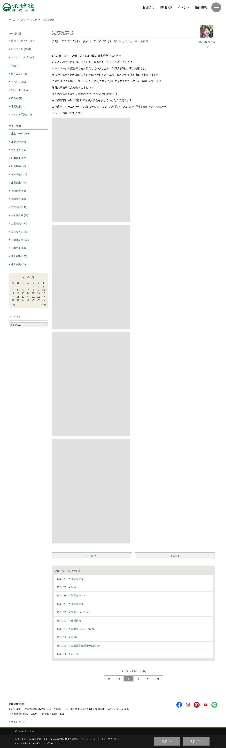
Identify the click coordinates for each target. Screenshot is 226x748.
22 (33, 296)
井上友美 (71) (18, 264)
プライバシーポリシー (91, 739)
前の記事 (91, 555)
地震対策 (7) (17, 106)
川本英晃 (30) (18, 166)
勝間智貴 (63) (18, 190)
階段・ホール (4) (20, 90)
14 (28, 293)
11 (12, 293)
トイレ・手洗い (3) (21, 114)
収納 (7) (15, 65)
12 (18, 293)
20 (23, 296)
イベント (183, 7)
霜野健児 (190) (19, 149)
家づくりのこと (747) (22, 41)
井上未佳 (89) (18, 141)
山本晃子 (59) (18, 248)
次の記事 (175, 555)
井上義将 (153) (19, 256)
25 (12, 299)
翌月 (43, 304)
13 (23, 293)
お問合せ (148, 7)
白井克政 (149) (19, 207)
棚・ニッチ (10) (19, 73)
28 (28, 299)
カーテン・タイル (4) (22, 57)
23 (38, 296)
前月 (12, 304)
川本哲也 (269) (19, 158)
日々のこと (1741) (21, 49)
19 (18, 296)
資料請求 (166, 7)
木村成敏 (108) (19, 174)
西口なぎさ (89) (19, 231)
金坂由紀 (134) (19, 223)
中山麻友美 (141, 41)
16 (38, 293)
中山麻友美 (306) (20, 239)
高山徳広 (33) (18, 199)
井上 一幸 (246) (20, 133)
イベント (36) (18, 81)
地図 (58, 708)
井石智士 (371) (19, 182)
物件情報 (201, 7)
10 (43, 290)
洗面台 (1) (16, 98)
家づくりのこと (123, 41)
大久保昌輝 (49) (19, 215)
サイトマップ (18, 721)
